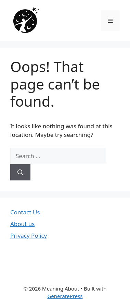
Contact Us (25, 212)
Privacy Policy (28, 235)
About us (22, 224)
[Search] (20, 172)
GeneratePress (64, 296)
